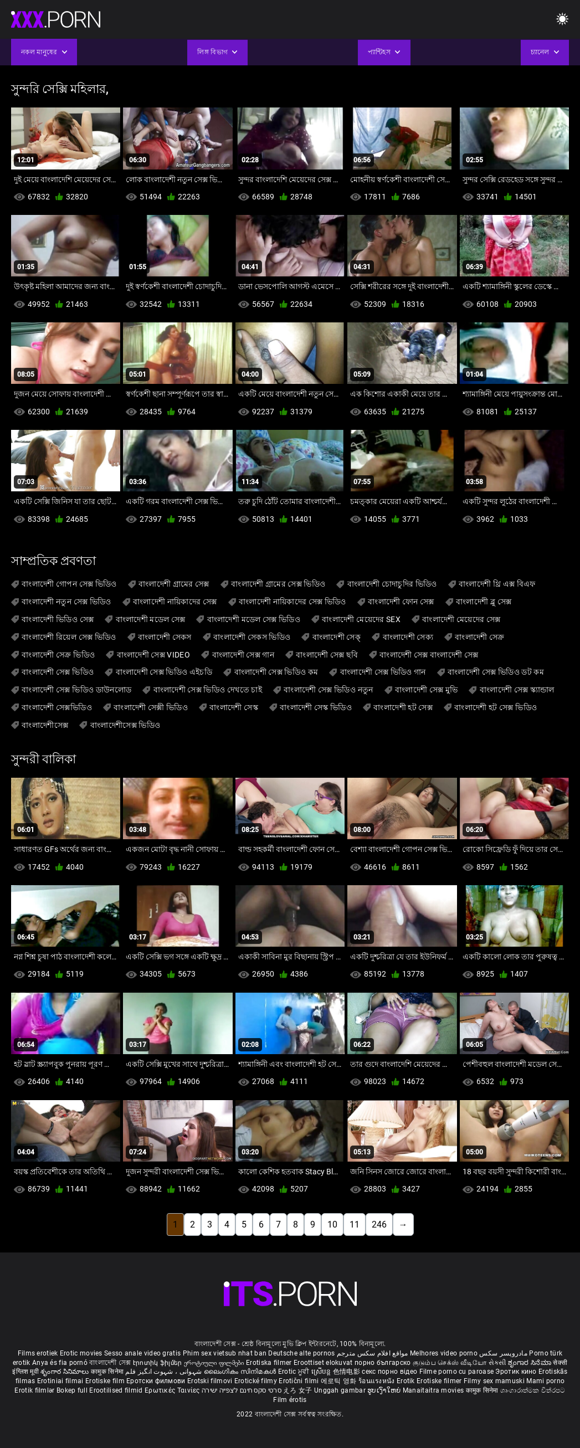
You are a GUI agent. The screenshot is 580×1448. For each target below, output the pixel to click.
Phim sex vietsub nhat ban (225, 1353)
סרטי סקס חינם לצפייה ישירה (241, 1390)
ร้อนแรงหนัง (377, 1381)
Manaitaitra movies (434, 1390)
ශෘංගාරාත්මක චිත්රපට (533, 1390)
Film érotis (289, 1400)
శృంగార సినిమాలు (65, 1371)
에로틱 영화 (339, 1381)
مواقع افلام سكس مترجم (372, 1353)
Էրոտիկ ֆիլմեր (158, 1363)
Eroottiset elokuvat (324, 1363)
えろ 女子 (297, 1390)
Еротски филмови (156, 1381)
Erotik (407, 1381)
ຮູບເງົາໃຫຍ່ (385, 1390)
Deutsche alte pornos (301, 1353)
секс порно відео (389, 1371)
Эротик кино (516, 1371)
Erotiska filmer (270, 1363)
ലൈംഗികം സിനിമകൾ (241, 1371)
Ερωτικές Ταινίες (173, 1390)
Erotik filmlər (35, 1390)
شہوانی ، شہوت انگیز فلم (164, 1371)
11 (355, 1224)
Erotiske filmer (440, 1381)
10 (332, 1224)
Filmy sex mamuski (494, 1381)
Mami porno (545, 1381)
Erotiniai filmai (61, 1381)
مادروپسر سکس (503, 1353)
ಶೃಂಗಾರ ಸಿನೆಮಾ (530, 1363)
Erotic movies (82, 1353)
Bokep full (72, 1390)
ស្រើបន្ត (322, 1371)
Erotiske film (105, 1381)
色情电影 (347, 1371)
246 (379, 1224)
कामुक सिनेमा (108, 1371)
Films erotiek (38, 1353)
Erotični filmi (300, 1381)
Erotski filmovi (210, 1381)
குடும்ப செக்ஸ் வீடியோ (450, 1363)
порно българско (383, 1363)
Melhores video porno (444, 1353)
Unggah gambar (340, 1390)
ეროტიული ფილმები (215, 1363)
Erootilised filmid (117, 1390)
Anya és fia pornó (60, 1363)
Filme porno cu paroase (456, 1371)
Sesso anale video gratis (142, 1353)
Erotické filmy (256, 1381)
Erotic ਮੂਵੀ (294, 1371)
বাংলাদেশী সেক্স (110, 1363)
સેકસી (497, 1363)
